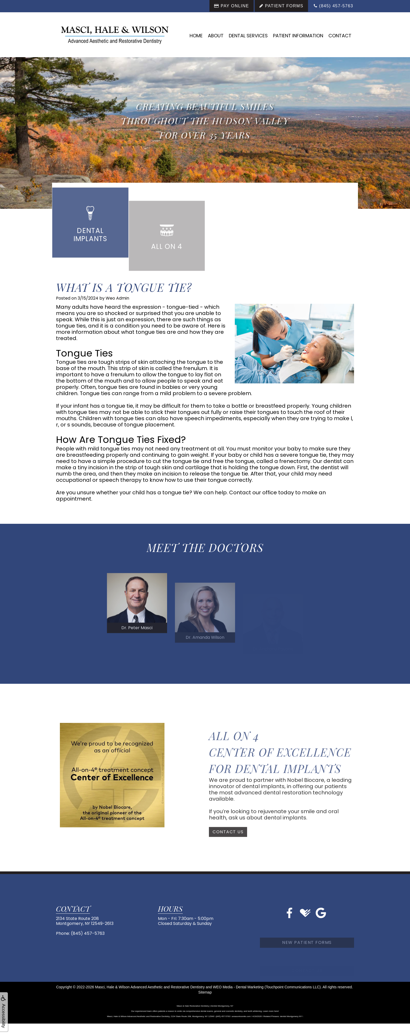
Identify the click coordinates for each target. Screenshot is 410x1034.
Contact (339, 35)
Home (196, 35)
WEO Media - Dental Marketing (238, 987)
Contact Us (228, 853)
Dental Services (248, 35)
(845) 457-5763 (88, 933)
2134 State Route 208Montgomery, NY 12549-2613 (84, 921)
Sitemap (205, 992)
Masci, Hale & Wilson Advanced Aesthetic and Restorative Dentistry (150, 987)
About (216, 35)
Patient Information (298, 35)
